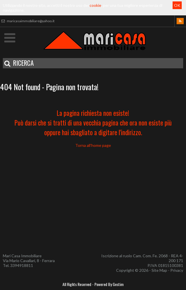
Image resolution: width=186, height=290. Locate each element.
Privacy (176, 270)
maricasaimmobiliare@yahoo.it (27, 21)
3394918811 (21, 265)
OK (177, 5)
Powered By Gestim (109, 284)
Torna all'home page (93, 145)
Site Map (159, 270)
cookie (95, 5)
